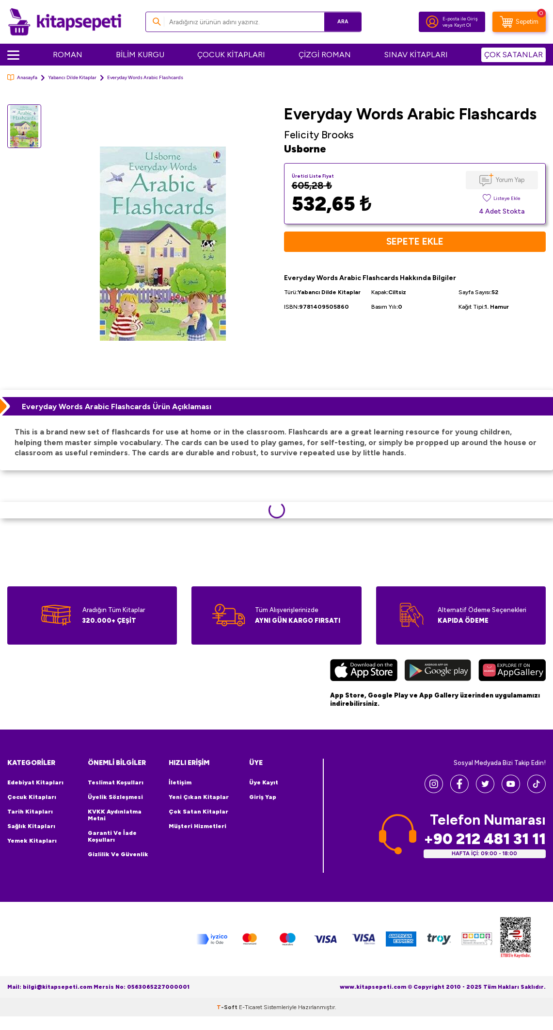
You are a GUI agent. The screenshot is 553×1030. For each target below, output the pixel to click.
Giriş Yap (262, 797)
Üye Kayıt (263, 782)
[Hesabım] (432, 22)
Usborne (305, 149)
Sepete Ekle (414, 242)
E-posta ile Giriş (460, 19)
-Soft (228, 1007)
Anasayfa (22, 77)
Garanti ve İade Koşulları (112, 836)
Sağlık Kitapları (31, 826)
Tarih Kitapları (30, 811)
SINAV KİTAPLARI (416, 54)
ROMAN (67, 54)
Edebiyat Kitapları (35, 782)
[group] (162, 243)
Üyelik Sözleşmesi (115, 797)
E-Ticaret (250, 1007)
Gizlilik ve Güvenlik (118, 854)
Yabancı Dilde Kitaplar (72, 77)
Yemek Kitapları (32, 840)
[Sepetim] (519, 22)
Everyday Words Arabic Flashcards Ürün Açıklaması (116, 406)
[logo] (64, 21)
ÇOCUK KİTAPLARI (231, 54)
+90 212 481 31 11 (485, 839)
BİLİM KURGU (140, 54)
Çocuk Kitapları (31, 797)
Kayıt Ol (462, 25)
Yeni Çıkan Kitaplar (199, 797)
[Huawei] (512, 671)
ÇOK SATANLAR (513, 54)
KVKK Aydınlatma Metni (115, 815)
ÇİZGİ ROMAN (325, 54)
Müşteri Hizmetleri (197, 826)
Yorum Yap (510, 179)
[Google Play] (438, 671)
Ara (340, 21)
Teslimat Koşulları (115, 782)
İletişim (180, 782)
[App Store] (363, 671)
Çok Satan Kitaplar (198, 811)
